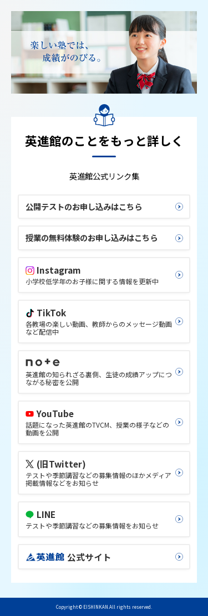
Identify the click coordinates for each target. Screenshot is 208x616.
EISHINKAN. (96, 607)
